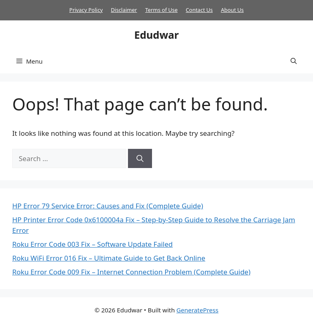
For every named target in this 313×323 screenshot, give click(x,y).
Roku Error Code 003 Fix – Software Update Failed (92, 244)
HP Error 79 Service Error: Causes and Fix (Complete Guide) (107, 205)
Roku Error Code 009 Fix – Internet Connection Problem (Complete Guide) (131, 272)
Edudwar (156, 35)
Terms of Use (161, 9)
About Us (232, 9)
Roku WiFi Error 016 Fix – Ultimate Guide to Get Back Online (108, 258)
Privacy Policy (86, 9)
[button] (293, 61)
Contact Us (199, 9)
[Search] (140, 158)
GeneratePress (197, 310)
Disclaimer (124, 9)
